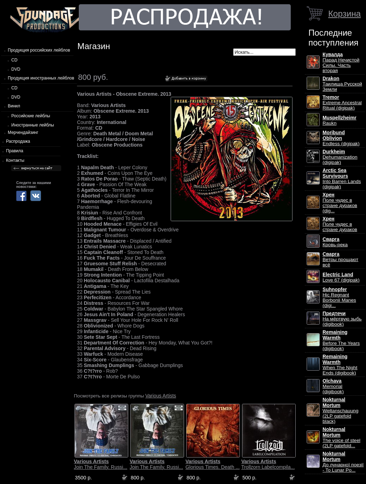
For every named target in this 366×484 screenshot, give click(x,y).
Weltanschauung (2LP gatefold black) (340, 410)
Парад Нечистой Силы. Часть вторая (341, 62)
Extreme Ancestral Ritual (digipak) (342, 103)
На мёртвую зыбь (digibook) (342, 319)
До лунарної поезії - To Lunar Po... (343, 462)
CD (14, 60)
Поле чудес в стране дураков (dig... (340, 202)
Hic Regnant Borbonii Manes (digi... (339, 297)
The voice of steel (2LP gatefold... (341, 437)
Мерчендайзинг (23, 132)
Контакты (15, 160)
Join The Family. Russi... (100, 464)
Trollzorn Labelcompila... (268, 464)
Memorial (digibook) (333, 386)
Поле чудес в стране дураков (340, 224)
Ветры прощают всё (340, 259)
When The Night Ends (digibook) (340, 365)
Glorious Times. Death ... (212, 464)
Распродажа (18, 141)
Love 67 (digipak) (341, 277)
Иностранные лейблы (32, 125)
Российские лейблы (30, 115)
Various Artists (160, 396)
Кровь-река (335, 242)
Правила (14, 150)
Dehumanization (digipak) (340, 157)
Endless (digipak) (341, 138)
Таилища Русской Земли (342, 84)
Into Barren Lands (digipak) (342, 178)
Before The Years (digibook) (341, 340)
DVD (15, 69)
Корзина (344, 13)
